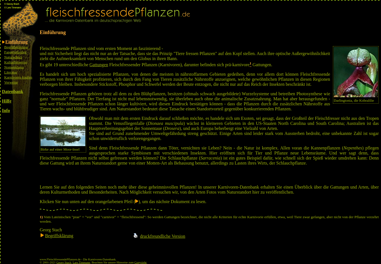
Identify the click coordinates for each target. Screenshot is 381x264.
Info (6, 110)
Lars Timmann (81, 262)
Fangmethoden (15, 52)
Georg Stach (64, 262)
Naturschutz (13, 57)
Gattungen (99, 64)
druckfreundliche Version (162, 236)
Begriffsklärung (16, 47)
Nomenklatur (14, 67)
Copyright (141, 262)
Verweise (11, 82)
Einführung (16, 41)
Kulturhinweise (15, 62)
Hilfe (6, 101)
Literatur (10, 72)
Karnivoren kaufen (18, 77)
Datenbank (12, 91)
